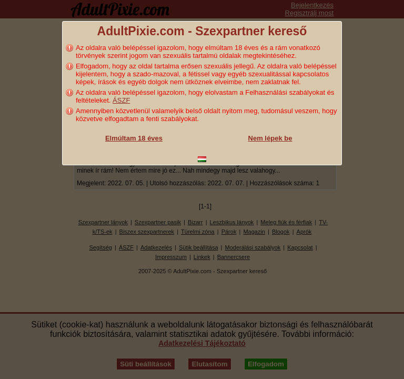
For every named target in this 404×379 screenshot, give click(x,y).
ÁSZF (121, 100)
